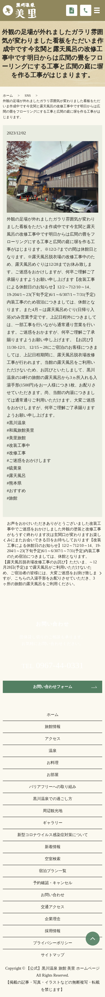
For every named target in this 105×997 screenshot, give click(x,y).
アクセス (52, 739)
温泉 (53, 751)
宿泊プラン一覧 (52, 871)
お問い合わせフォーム (52, 687)
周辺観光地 (52, 811)
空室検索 (52, 859)
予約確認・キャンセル (52, 883)
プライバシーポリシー (52, 943)
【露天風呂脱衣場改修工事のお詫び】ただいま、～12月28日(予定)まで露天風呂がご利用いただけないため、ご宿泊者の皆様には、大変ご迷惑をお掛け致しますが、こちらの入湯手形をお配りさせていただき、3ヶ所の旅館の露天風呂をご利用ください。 (50, 573)
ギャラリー (52, 823)
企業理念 (52, 919)
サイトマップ (52, 955)
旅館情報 (52, 727)
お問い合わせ (52, 895)
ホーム (8, 96)
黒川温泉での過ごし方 (52, 799)
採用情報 (52, 931)
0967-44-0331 (59, 665)
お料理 (53, 763)
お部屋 (53, 775)
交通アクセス (52, 907)
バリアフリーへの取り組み (52, 787)
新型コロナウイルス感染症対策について (52, 835)
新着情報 (52, 847)
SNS (28, 96)
